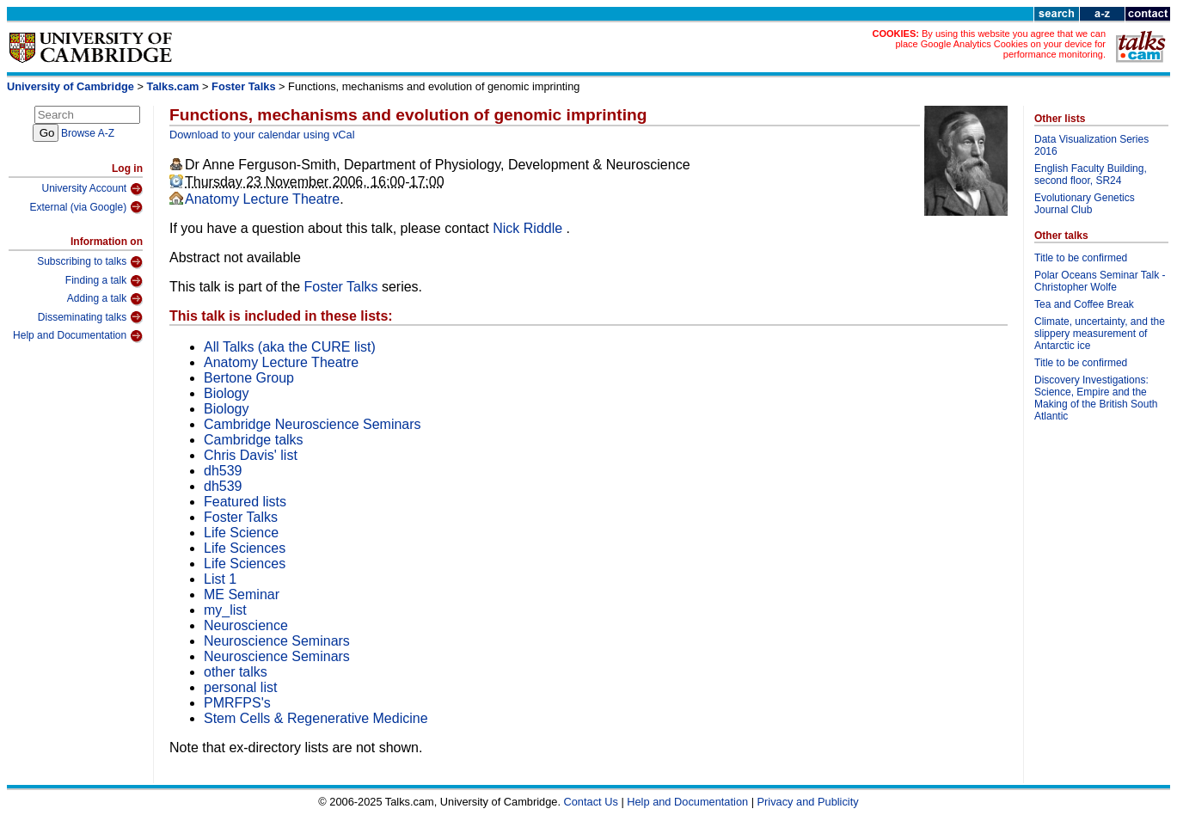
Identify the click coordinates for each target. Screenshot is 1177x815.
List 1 (220, 579)
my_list (225, 610)
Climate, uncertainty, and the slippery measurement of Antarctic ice (1099, 334)
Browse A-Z (87, 133)
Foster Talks (243, 86)
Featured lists (245, 501)
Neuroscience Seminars (277, 641)
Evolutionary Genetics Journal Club (1084, 204)
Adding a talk (105, 299)
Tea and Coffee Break (1084, 304)
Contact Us (591, 801)
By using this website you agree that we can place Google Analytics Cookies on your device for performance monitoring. (1000, 43)
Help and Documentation (78, 336)
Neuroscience (246, 625)
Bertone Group (249, 378)
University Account (92, 189)
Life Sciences (244, 548)
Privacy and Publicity (808, 801)
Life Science (241, 532)
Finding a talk (104, 281)
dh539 (223, 470)
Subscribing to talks (90, 262)
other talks (235, 672)
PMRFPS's (237, 703)
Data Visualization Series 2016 (1091, 145)
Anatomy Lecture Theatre (262, 199)
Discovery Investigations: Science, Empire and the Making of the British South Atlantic (1095, 398)
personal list (240, 687)
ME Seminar (241, 594)
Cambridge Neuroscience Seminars (312, 424)
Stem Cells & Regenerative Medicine (316, 718)
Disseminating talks (90, 317)
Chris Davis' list (250, 455)
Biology (226, 393)
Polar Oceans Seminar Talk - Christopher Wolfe (1100, 281)
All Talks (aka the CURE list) (290, 347)
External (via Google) (86, 207)
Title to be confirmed (1080, 258)
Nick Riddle (529, 228)
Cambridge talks (253, 439)
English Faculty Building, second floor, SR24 (1090, 174)
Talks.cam (173, 86)
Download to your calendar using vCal (262, 134)
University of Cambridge (70, 86)
